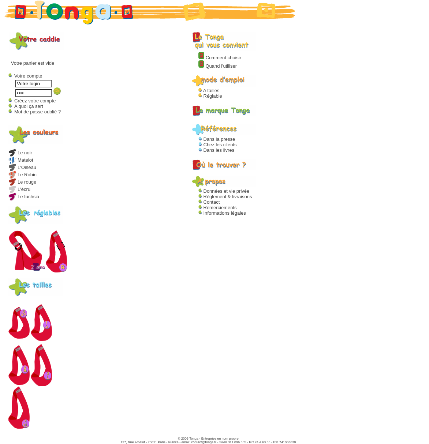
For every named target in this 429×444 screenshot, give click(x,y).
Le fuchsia (23, 196)
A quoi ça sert (28, 106)
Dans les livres (216, 150)
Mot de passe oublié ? (37, 111)
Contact (209, 202)
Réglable (210, 96)
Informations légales (222, 213)
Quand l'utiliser (217, 66)
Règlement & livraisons (225, 196)
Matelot (20, 160)
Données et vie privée (223, 191)
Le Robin (22, 174)
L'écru (19, 189)
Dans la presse (216, 139)
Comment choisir (219, 57)
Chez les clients (217, 144)
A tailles (209, 90)
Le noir (20, 152)
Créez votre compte (35, 101)
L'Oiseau (22, 167)
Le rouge (22, 182)
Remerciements (217, 207)
